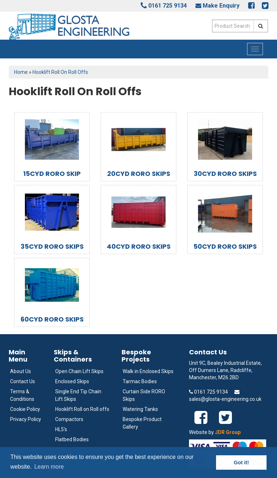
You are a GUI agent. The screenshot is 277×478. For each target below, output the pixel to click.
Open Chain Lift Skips (79, 371)
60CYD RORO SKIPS (52, 319)
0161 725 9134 (167, 5)
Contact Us (22, 381)
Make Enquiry (221, 5)
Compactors (69, 419)
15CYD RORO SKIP (52, 173)
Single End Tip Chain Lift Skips (78, 395)
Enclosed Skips (72, 381)
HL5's (61, 429)
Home (21, 72)
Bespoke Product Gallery (142, 423)
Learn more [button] (49, 467)
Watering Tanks (140, 409)
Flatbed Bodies (72, 439)
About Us (20, 371)
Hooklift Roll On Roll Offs (60, 72)
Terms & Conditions (22, 395)
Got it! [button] (241, 462)
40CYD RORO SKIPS (139, 246)
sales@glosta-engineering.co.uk (225, 399)
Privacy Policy (25, 419)
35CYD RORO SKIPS (52, 246)
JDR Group (228, 432)
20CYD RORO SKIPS (138, 173)
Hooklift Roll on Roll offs (82, 409)
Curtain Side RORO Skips (144, 395)
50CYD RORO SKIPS (225, 246)
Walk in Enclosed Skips (148, 371)
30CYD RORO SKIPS (225, 173)
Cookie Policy (25, 409)
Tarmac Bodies (140, 381)
